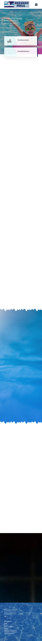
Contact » (6, 628)
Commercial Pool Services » (10, 631)
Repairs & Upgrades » (9, 626)
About (5, 623)
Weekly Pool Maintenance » (10, 630)
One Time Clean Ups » (9, 633)
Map (5, 616)
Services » (6, 625)
